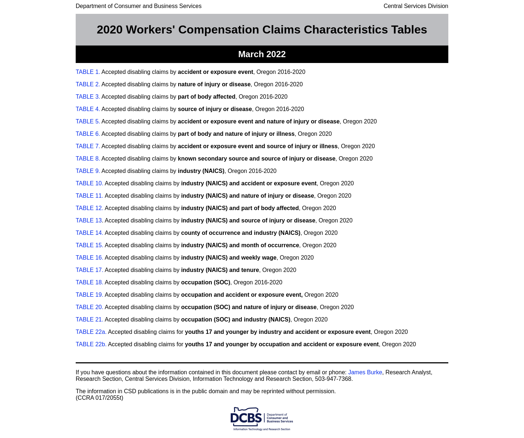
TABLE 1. (88, 72)
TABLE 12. (89, 208)
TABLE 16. (89, 257)
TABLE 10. (89, 183)
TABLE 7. (88, 146)
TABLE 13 (89, 220)
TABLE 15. (90, 245)
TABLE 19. (89, 295)
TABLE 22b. (91, 344)
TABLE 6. (88, 134)
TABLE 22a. (91, 332)
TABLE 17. (89, 270)
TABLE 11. (89, 196)
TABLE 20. (89, 307)
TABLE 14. (89, 233)
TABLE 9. (88, 171)
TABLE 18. (89, 282)
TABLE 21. (89, 319)
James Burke (365, 372)
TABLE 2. (88, 84)
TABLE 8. (88, 158)
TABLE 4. (88, 109)
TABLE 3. (88, 97)
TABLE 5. (88, 121)
